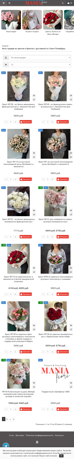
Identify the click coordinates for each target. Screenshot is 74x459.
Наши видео (11, 31)
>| (13, 419)
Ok (61, 456)
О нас (11, 435)
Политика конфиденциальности (39, 435)
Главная (5, 46)
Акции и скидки (32, 31)
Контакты (59, 435)
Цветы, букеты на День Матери (53, 32)
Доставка (20, 435)
